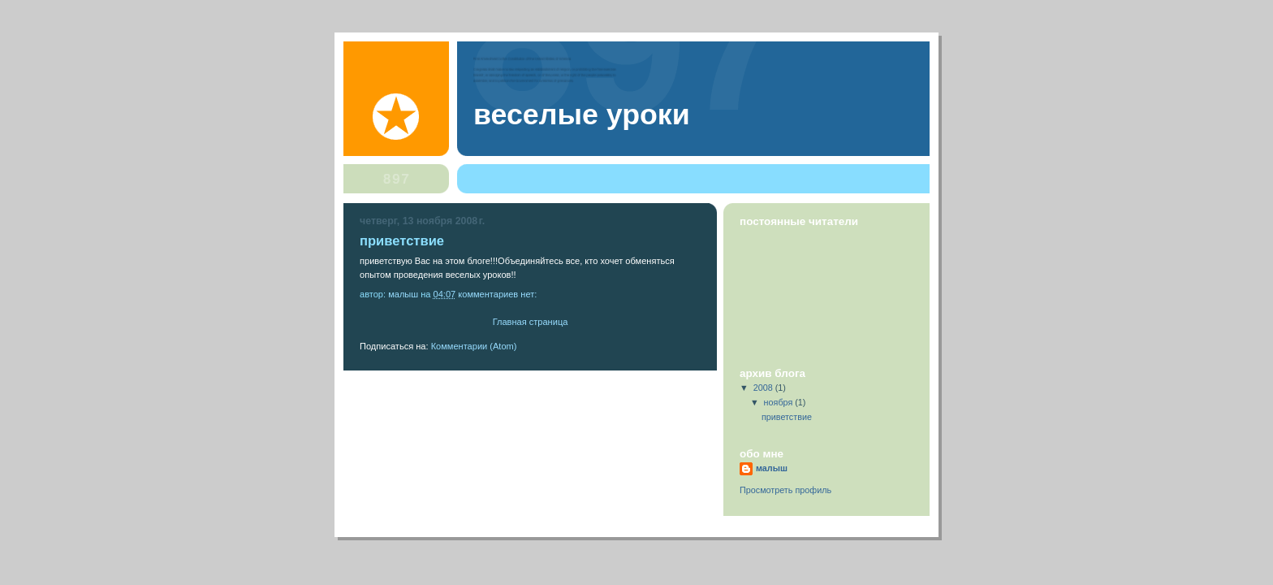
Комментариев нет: (498, 294)
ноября (780, 402)
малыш (772, 468)
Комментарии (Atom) (474, 346)
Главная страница (530, 322)
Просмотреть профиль (785, 490)
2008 (764, 387)
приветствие (402, 241)
